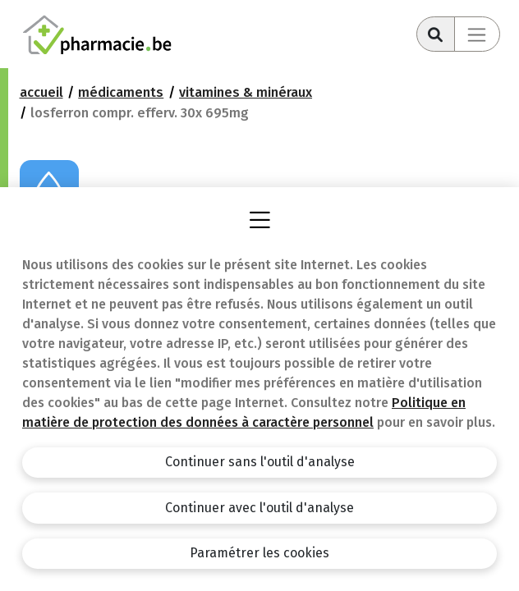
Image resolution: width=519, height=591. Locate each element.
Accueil (41, 92)
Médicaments (120, 92)
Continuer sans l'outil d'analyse (260, 462)
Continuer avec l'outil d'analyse (259, 507)
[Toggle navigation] (477, 34)
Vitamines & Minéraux (245, 92)
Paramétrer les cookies (259, 553)
